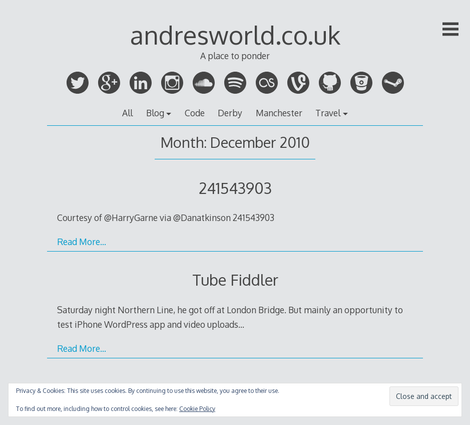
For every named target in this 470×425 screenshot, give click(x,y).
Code (195, 112)
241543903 (235, 187)
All (127, 112)
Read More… (81, 241)
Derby (230, 112)
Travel (327, 112)
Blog (155, 112)
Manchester (279, 112)
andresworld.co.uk (235, 35)
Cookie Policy (197, 408)
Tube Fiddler (235, 279)
